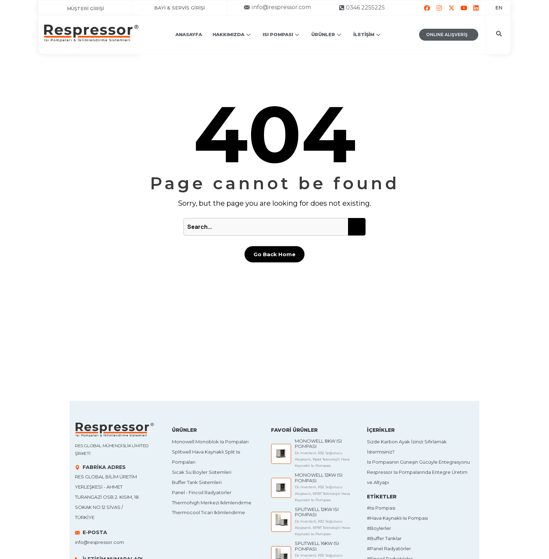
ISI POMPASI (282, 34)
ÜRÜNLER (327, 34)
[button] (278, 7)
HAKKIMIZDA (232, 34)
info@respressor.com (99, 542)
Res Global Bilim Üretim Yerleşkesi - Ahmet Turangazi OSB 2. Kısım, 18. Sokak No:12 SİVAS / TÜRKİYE (107, 497)
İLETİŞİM (367, 34)
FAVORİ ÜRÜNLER (294, 430)
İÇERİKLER (381, 430)
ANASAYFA (188, 34)
